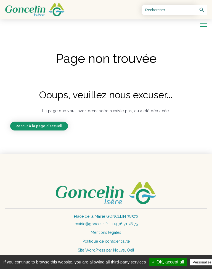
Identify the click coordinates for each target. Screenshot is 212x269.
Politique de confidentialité (106, 241)
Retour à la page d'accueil (39, 126)
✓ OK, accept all (168, 262)
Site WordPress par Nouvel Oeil (106, 250)
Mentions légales (106, 232)
